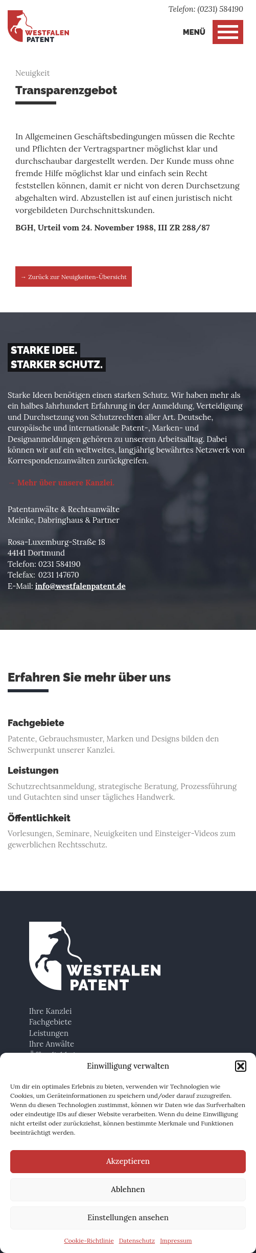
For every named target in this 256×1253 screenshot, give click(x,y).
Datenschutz (137, 1240)
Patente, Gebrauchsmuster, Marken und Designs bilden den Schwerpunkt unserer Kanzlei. (128, 736)
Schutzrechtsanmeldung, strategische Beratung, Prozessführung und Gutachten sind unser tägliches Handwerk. (128, 784)
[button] (241, 1066)
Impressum (176, 1240)
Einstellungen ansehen (128, 1217)
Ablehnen (128, 1189)
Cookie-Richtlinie (88, 1240)
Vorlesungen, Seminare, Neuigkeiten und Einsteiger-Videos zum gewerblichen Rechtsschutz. (128, 831)
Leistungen (48, 1033)
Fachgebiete (50, 1022)
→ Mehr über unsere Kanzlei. (61, 482)
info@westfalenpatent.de (80, 586)
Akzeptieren (128, 1161)
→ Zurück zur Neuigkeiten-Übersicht (73, 277)
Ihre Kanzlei (50, 1011)
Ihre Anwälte (51, 1044)
